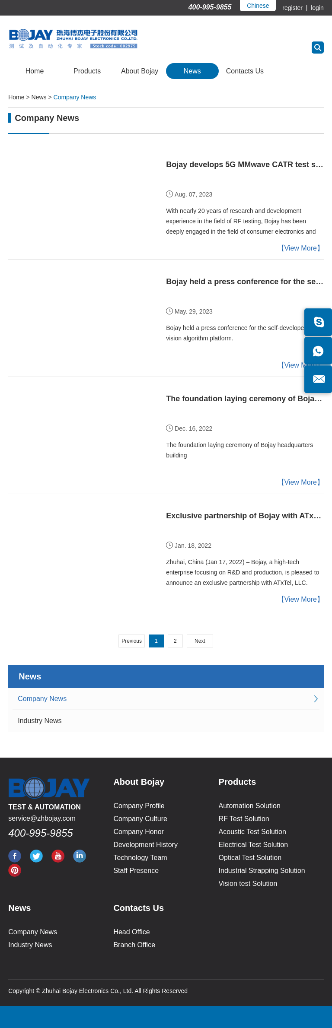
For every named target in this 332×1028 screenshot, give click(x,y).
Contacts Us (245, 71)
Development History (145, 844)
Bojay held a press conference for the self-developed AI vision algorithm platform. (240, 333)
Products (87, 71)
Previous (131, 641)
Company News (75, 97)
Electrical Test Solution (253, 844)
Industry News (39, 720)
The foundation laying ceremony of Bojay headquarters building (245, 398)
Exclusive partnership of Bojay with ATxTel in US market (245, 515)
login (316, 7)
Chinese (258, 5)
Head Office (131, 932)
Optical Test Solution (250, 857)
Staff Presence (136, 870)
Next (200, 641)
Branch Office (134, 945)
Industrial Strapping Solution (262, 870)
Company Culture (140, 818)
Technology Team (140, 857)
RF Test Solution (244, 818)
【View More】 (301, 248)
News (192, 71)
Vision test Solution (248, 883)
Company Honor (138, 831)
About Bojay (139, 71)
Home (35, 71)
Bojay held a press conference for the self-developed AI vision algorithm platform (245, 281)
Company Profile (138, 805)
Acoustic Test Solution (252, 831)
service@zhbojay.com (42, 818)
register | (295, 7)
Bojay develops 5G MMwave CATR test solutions (245, 164)
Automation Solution (250, 805)
